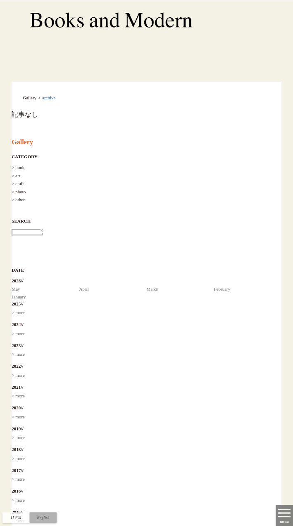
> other (18, 199)
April (83, 288)
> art (16, 175)
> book (18, 167)
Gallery (22, 142)
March (152, 288)
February (222, 288)
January (19, 296)
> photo (19, 191)
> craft (18, 183)
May (16, 288)
